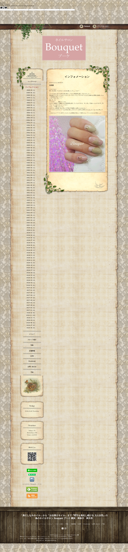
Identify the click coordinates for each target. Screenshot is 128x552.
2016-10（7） (31, 318)
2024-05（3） (31, 125)
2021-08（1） (31, 178)
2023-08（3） (31, 143)
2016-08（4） (31, 323)
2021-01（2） (31, 195)
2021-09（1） (31, 175)
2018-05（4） (31, 275)
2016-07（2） (31, 325)
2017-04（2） (31, 303)
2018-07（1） (31, 270)
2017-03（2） (31, 305)
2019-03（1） (31, 250)
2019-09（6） (31, 235)
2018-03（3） (31, 280)
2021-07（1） (31, 180)
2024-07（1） (31, 123)
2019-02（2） (31, 253)
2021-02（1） (31, 193)
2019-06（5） (31, 243)
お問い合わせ (32, 367)
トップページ (32, 81)
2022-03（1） (31, 165)
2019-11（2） (31, 230)
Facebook (32, 361)
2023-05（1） (31, 145)
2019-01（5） (31, 255)
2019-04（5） (31, 248)
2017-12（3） (31, 288)
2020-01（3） (31, 225)
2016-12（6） (31, 313)
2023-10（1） (31, 140)
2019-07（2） (31, 240)
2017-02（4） (31, 308)
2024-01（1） (31, 135)
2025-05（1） (31, 105)
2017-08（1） (31, 295)
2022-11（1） (31, 158)
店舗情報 (32, 351)
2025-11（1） (31, 98)
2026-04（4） (31, 93)
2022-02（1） (31, 168)
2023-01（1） (31, 153)
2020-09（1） (31, 205)
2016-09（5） (31, 320)
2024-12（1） (31, 113)
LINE (32, 356)
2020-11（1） (31, 200)
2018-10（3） (31, 263)
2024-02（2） (31, 133)
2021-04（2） (31, 188)
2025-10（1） (31, 100)
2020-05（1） (31, 215)
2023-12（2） (31, 138)
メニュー (32, 334)
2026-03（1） (31, 95)
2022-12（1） (31, 155)
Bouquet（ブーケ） (58, 535)
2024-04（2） (31, 128)
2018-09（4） (31, 265)
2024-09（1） (31, 118)
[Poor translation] (5, 7)
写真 (32, 345)
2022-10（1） (31, 160)
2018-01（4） (31, 285)
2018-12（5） (31, 258)
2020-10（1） (31, 203)
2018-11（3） (31, 260)
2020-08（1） (31, 208)
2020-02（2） (31, 223)
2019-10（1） (31, 233)
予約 (32, 372)
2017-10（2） (31, 290)
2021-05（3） (31, 185)
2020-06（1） (31, 213)
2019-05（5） (31, 245)
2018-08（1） (31, 268)
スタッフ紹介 (32, 340)
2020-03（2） (31, 220)
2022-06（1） (31, 163)
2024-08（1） (31, 120)
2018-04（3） (31, 278)
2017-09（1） (31, 293)
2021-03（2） (31, 190)
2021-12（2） (31, 173)
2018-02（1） (31, 283)
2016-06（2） (31, 328)
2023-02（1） (31, 150)
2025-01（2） (31, 110)
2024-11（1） (31, 115)
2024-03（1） (31, 130)
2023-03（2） (31, 148)
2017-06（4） (31, 300)
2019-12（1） (31, 228)
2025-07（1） (31, 103)
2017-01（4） (31, 310)
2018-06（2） (31, 273)
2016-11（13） (31, 315)
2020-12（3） (31, 198)
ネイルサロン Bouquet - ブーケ (32, 484)
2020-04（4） (31, 218)
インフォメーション (32, 87)
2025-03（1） (31, 108)
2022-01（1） (31, 170)
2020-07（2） (31, 210)
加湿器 (51, 85)
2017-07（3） (31, 298)
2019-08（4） (31, 238)
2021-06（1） (31, 183)
